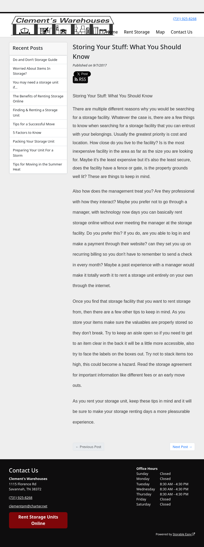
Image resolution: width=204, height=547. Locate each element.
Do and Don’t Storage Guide (35, 59)
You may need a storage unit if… (35, 85)
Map (160, 32)
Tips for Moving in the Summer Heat (37, 167)
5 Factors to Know (27, 132)
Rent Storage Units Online (38, 520)
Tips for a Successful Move (33, 124)
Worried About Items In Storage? (31, 71)
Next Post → (182, 446)
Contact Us (181, 32)
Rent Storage (137, 32)
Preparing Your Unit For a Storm (33, 153)
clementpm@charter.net (28, 506)
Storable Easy (184, 534)
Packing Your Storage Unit (33, 141)
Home (112, 32)
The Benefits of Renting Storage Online (38, 98)
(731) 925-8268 (184, 18)
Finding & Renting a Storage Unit (35, 112)
